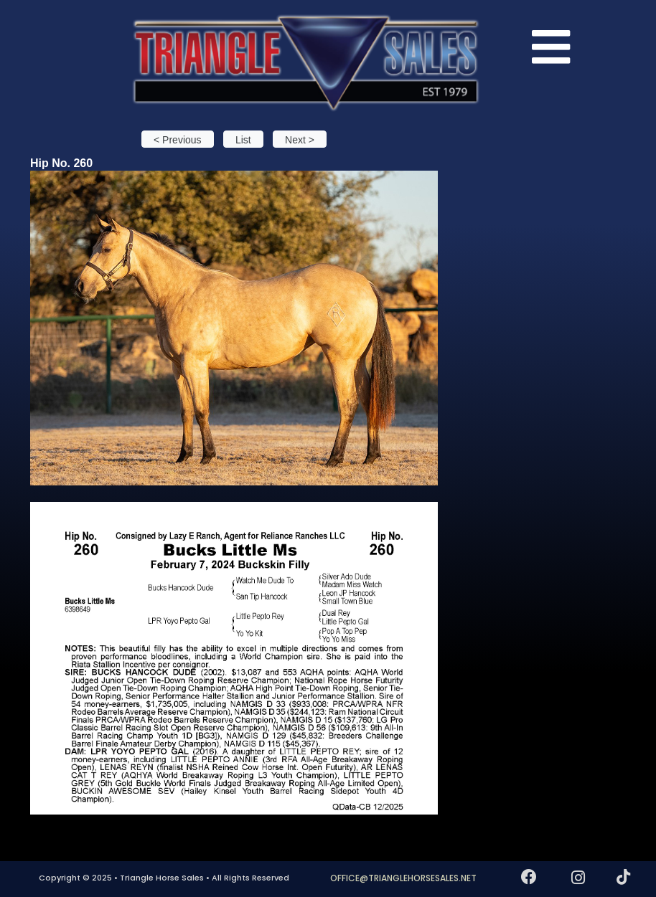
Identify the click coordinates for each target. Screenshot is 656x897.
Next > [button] (299, 140)
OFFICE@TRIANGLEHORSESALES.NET (403, 878)
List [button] (243, 140)
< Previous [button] (178, 140)
